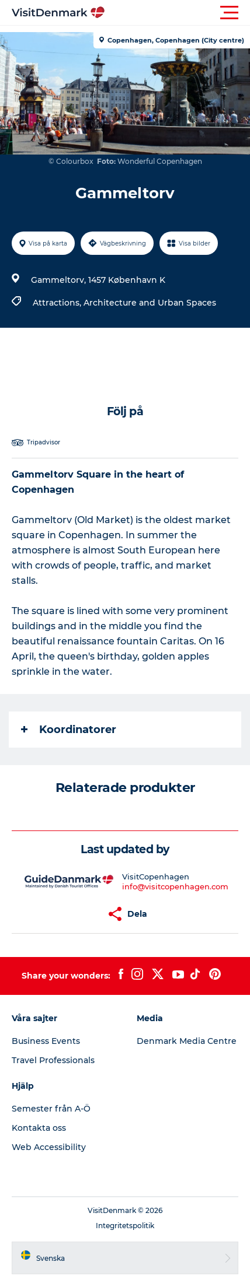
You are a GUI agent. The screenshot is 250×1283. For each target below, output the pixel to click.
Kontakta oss (39, 1128)
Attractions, (58, 302)
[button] (177, 13)
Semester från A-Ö (51, 1108)
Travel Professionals (53, 1060)
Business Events (46, 1041)
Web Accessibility (49, 1147)
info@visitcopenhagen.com (175, 886)
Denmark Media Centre (187, 1041)
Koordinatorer (68, 729)
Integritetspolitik (125, 1225)
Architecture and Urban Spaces (150, 302)
